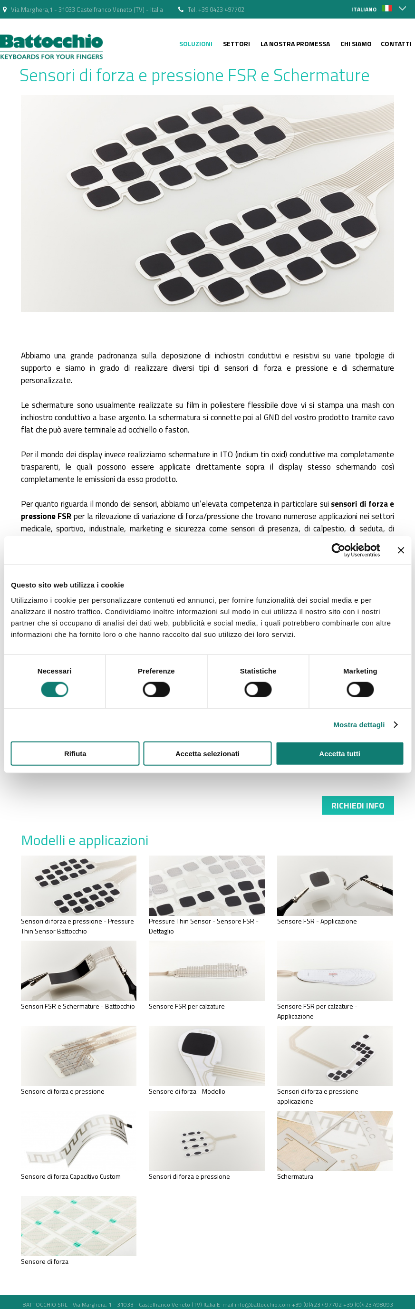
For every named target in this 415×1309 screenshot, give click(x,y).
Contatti (396, 43)
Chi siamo (356, 43)
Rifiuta (75, 753)
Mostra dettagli (359, 725)
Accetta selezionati (207, 753)
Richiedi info (358, 805)
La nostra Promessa (295, 43)
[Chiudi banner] (400, 550)
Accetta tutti (339, 753)
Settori (236, 43)
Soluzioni (195, 43)
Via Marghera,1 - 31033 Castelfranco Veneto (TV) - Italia (87, 9)
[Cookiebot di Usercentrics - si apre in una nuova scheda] (338, 550)
